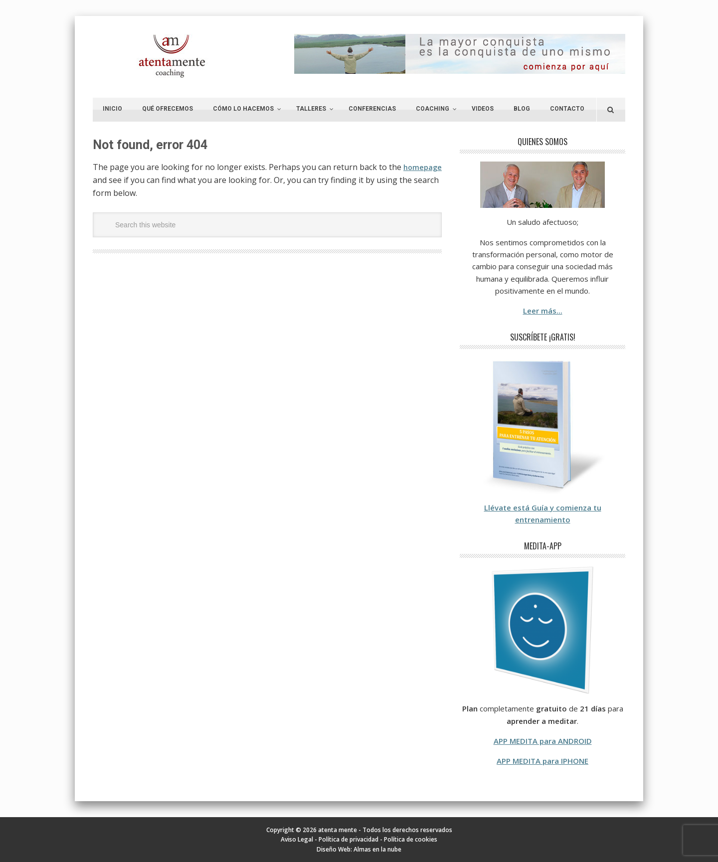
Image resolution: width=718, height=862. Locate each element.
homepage (113, 179)
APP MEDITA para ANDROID (543, 741)
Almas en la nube (377, 849)
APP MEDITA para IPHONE (542, 761)
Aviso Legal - (300, 839)
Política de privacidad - (351, 839)
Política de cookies (410, 839)
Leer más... (542, 311)
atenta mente (172, 56)
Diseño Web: (335, 849)
